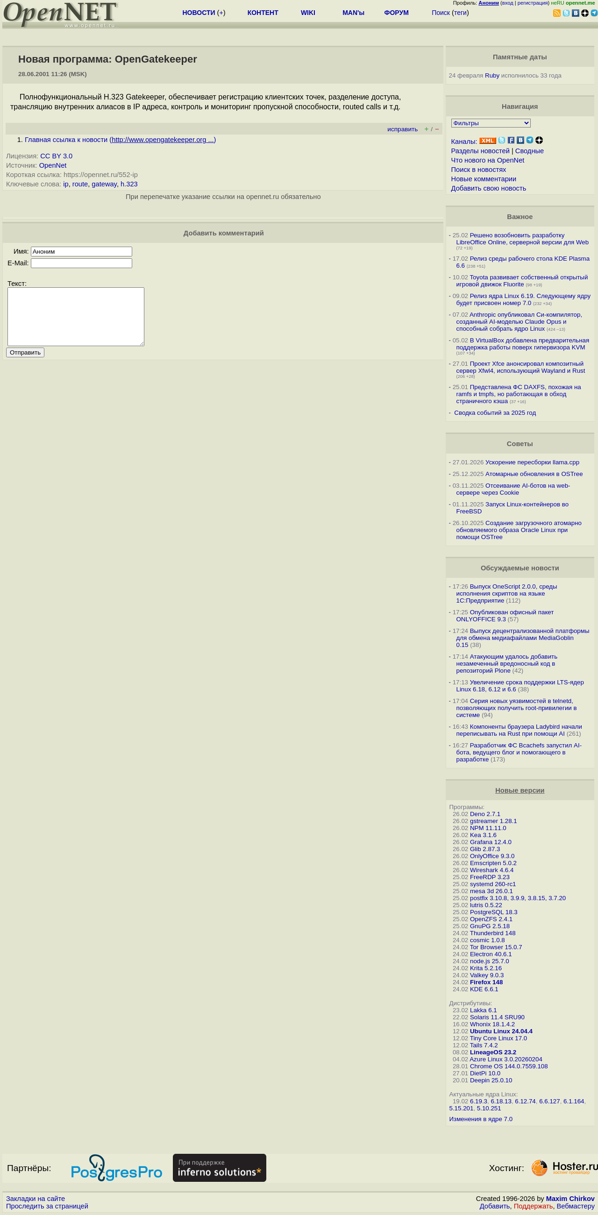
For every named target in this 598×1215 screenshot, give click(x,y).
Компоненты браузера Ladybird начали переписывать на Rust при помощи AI (519, 730)
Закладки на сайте (35, 1198)
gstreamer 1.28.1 (493, 820)
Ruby (492, 75)
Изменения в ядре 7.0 (481, 1119)
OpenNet (53, 165)
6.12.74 (525, 1101)
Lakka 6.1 (483, 1010)
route (80, 184)
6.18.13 (501, 1101)
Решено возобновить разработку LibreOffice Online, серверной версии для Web (522, 239)
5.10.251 (489, 1108)
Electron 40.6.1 (491, 954)
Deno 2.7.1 (485, 813)
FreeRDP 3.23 (490, 877)
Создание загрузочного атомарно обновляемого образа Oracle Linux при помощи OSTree (519, 529)
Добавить (495, 1206)
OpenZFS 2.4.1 (491, 919)
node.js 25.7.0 (489, 961)
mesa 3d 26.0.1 (491, 891)
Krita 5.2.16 (486, 968)
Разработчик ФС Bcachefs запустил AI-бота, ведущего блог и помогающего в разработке (519, 752)
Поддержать (533, 1206)
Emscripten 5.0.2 (493, 863)
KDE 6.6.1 (484, 989)
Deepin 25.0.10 (491, 1080)
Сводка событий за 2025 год (495, 412)
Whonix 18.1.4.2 (492, 1024)
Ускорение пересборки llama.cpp (532, 462)
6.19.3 (478, 1101)
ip (65, 184)
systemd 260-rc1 (493, 884)
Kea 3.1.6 (483, 834)
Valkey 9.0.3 (487, 975)
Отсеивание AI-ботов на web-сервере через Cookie (513, 489)
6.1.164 (573, 1101)
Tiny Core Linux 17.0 (498, 1038)
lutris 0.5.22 (486, 905)
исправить (402, 129)
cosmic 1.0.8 (487, 940)
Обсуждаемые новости (520, 568)
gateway (104, 184)
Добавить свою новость (489, 188)
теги (460, 12)
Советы (520, 444)
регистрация (533, 3)
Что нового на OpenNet (488, 160)
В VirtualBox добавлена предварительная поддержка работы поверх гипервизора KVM (523, 344)
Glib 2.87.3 (485, 849)
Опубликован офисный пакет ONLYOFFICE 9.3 (505, 616)
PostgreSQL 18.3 (494, 912)
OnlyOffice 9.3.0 (492, 856)
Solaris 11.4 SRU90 (497, 1017)
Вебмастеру (576, 1206)
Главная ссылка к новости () (120, 139)
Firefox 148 (486, 982)
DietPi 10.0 (485, 1073)
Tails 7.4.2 (484, 1045)
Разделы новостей (480, 151)
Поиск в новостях (478, 169)
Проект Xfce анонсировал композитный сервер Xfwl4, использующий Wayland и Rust (520, 367)
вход (507, 3)
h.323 (129, 184)
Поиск (441, 12)
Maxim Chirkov (570, 1198)
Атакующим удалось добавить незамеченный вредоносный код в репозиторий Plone (507, 663)
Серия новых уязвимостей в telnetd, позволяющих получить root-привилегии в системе (516, 707)
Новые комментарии (484, 179)
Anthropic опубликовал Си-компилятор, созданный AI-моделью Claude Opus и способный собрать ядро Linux (519, 321)
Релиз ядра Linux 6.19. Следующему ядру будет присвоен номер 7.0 (523, 299)
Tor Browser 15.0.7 (496, 947)
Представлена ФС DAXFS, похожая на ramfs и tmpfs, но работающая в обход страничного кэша (518, 394)
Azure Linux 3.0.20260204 (506, 1059)
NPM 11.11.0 (488, 827)
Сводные (529, 151)
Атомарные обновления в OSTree (534, 473)
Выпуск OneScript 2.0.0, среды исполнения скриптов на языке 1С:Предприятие (506, 593)
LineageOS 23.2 (493, 1052)
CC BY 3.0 (56, 156)
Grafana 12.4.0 (491, 842)
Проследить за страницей (47, 1206)
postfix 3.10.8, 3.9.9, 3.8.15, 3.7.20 (518, 898)
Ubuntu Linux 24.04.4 (501, 1031)
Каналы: (464, 141)
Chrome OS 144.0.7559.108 (509, 1066)
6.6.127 (549, 1101)
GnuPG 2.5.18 (490, 926)
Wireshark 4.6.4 (491, 870)
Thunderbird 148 (493, 933)
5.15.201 (461, 1108)
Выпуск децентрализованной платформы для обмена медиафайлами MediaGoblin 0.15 (523, 637)
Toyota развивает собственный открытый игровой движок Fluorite (522, 281)
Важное (520, 216)
